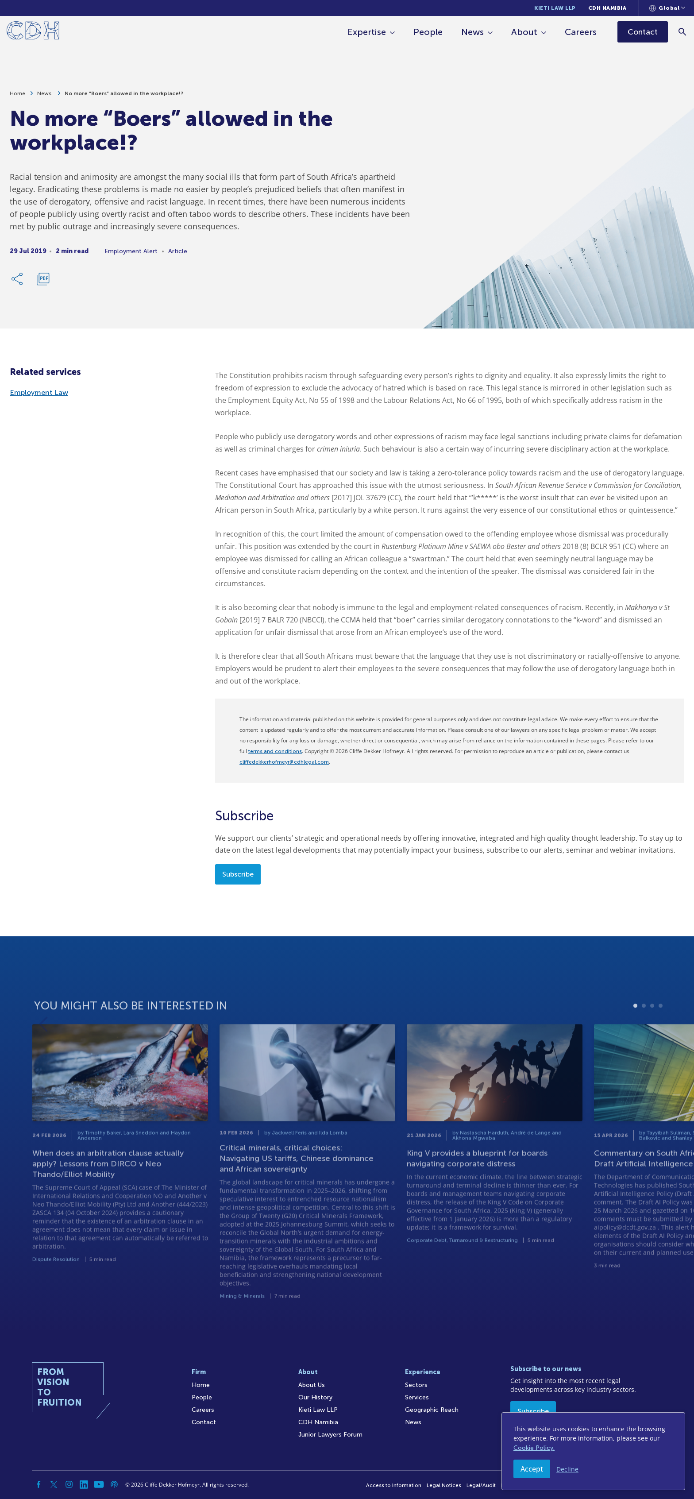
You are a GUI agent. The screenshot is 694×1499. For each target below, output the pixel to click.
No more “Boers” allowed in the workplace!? (124, 94)
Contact (204, 1422)
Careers (582, 32)
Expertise (367, 32)
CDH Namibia (607, 8)
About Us (311, 1385)
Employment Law (39, 392)
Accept (531, 1469)
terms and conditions (275, 751)
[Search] (683, 31)
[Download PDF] (43, 279)
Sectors (416, 1385)
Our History (315, 1397)
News (473, 32)
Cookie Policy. (534, 1448)
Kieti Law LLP (555, 8)
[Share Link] (17, 279)
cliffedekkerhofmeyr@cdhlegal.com (284, 762)
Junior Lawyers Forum (330, 1434)
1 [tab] (635, 1038)
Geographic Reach (432, 1410)
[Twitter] (54, 1484)
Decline (567, 1469)
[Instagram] (69, 1484)
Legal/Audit (481, 1485)
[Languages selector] (667, 7)
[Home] (33, 32)
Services (417, 1397)
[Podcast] (114, 1484)
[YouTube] (99, 1484)
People (428, 32)
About (525, 32)
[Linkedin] (84, 1484)
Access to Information (393, 1485)
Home (17, 94)
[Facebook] (39, 1484)
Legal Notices (444, 1485)
